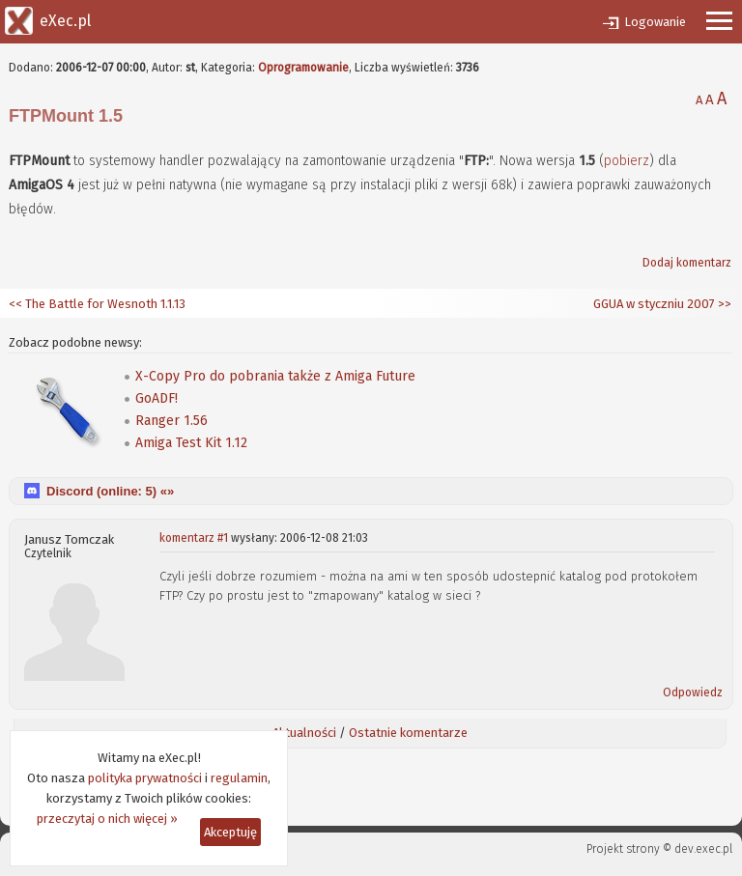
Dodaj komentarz (686, 262)
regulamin (239, 778)
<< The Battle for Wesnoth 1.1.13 (97, 304)
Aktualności (304, 732)
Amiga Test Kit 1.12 (191, 443)
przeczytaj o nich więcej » (107, 818)
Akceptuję (230, 832)
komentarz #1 (193, 538)
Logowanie (655, 21)
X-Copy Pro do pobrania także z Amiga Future (275, 376)
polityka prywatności (145, 778)
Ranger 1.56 (171, 420)
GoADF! (156, 398)
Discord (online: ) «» (110, 491)
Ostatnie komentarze (408, 732)
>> (723, 304)
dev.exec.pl (703, 849)
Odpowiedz (693, 692)
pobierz (626, 161)
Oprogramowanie (303, 67)
